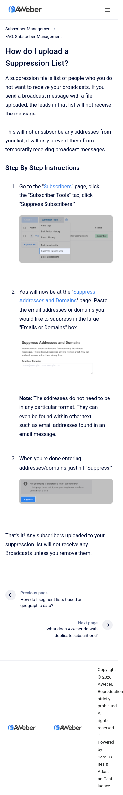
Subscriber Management (28, 28)
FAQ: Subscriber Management (33, 36)
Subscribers (58, 186)
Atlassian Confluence (105, 778)
